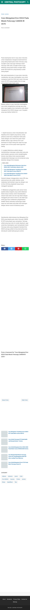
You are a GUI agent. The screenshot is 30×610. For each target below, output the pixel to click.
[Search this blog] (28, 2)
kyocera (12, 479)
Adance (4, 476)
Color (21, 476)
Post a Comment (5, 27)
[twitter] (11, 248)
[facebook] (4, 248)
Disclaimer (9, 599)
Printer (18, 479)
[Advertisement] (15, 9)
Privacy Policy (16, 599)
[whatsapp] (25, 248)
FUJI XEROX (5, 479)
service (24, 479)
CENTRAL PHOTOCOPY (15, 2)
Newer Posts (5, 400)
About (4, 599)
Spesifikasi (10, 482)
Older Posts (25, 400)
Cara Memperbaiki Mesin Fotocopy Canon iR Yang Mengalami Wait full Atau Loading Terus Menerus (17, 456)
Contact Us (24, 599)
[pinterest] (18, 248)
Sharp (3, 482)
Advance (10, 476)
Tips (16, 482)
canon (16, 476)
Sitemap (15, 602)
